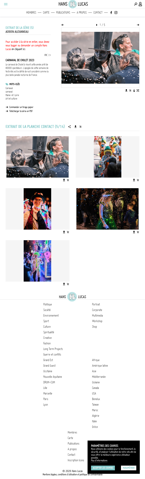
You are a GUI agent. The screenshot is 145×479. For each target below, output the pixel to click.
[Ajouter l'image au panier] (130, 90)
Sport (46, 321)
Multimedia (97, 315)
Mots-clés (14, 84)
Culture (47, 326)
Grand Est (48, 360)
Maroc (95, 410)
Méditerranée (99, 376)
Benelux (96, 399)
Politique (47, 304)
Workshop (97, 321)
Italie (94, 421)
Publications (63, 12)
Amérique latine (100, 365)
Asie (94, 371)
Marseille (47, 393)
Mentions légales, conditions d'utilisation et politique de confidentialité (73, 474)
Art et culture (11, 98)
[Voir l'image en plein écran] (137, 90)
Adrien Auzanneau (17, 32)
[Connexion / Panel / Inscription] (140, 4)
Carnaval (9, 88)
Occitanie (47, 371)
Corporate (97, 310)
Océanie (96, 382)
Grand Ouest (49, 365)
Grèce (95, 427)
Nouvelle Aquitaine (52, 376)
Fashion (47, 343)
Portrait (96, 304)
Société (47, 310)
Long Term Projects (53, 349)
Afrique (96, 360)
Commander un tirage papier (21, 107)
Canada (95, 388)
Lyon (45, 404)
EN (49, 55)
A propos (82, 12)
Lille (45, 388)
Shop (94, 326)
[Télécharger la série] (75, 126)
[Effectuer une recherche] (135, 4)
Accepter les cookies (103, 467)
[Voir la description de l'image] (134, 90)
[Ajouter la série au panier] (80, 126)
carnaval (9, 91)
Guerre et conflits (52, 354)
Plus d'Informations (99, 460)
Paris (45, 399)
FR (46, 55)
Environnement (51, 315)
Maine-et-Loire (12, 95)
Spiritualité (48, 332)
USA (94, 393)
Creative (47, 338)
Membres (31, 12)
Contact (98, 12)
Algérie (95, 415)
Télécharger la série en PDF (21, 111)
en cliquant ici (18, 49)
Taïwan (95, 404)
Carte (46, 12)
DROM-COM (49, 382)
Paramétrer (129, 467)
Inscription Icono (76, 460)
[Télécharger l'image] (126, 90)
